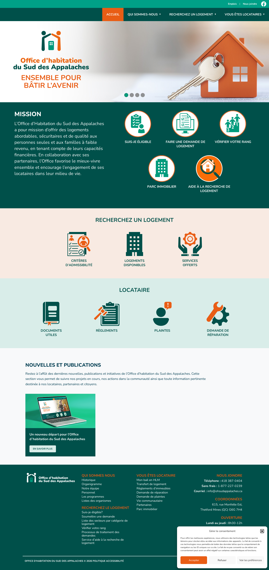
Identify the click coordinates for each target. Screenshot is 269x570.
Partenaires (144, 505)
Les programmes (93, 497)
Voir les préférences (250, 560)
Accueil (112, 14)
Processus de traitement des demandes (100, 533)
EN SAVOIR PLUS (42, 448)
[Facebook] (263, 4)
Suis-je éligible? (92, 512)
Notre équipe (90, 488)
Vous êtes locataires (243, 14)
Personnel (88, 492)
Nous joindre (250, 3)
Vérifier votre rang (94, 528)
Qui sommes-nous (143, 14)
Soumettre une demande (98, 516)
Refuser (222, 560)
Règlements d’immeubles (153, 488)
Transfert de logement (151, 484)
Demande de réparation (152, 492)
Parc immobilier (147, 509)
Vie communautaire (149, 501)
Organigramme (92, 484)
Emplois (232, 3)
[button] (262, 531)
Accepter (194, 560)
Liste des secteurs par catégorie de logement (105, 522)
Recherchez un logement (191, 14)
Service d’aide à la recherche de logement (103, 541)
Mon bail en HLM (148, 480)
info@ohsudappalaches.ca (224, 491)
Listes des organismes (96, 501)
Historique (88, 480)
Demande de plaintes (151, 497)
